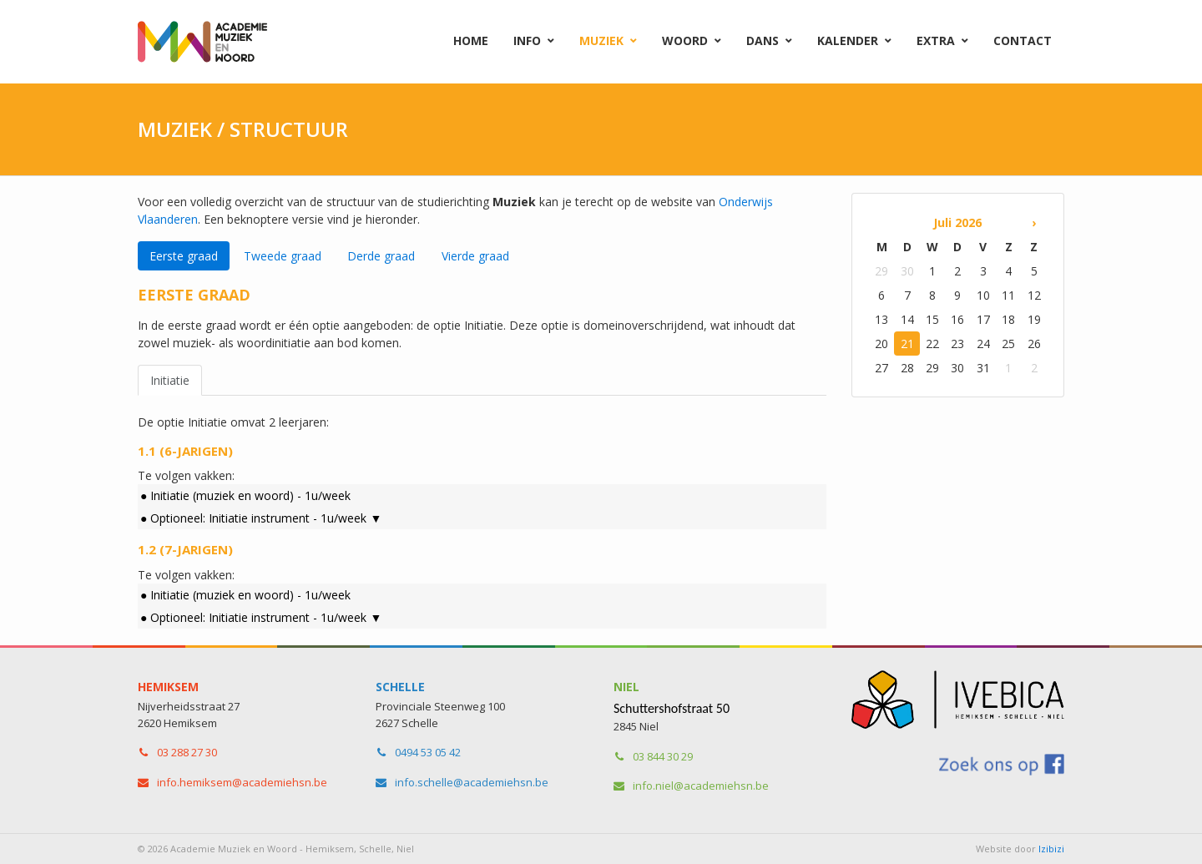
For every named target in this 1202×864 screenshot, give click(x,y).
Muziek (601, 40)
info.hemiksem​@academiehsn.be (242, 782)
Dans (762, 40)
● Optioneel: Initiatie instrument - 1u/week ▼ (260, 518)
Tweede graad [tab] (282, 256)
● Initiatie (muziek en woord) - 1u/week (245, 495)
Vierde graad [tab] (475, 256)
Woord (685, 40)
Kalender (847, 40)
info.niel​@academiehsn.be (701, 785)
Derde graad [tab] (381, 256)
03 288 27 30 (187, 752)
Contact (1022, 40)
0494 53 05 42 (428, 752)
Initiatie (169, 380)
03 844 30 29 (663, 756)
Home (470, 40)
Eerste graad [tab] (183, 256)
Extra (936, 40)
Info (527, 40)
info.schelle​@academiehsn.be (471, 782)
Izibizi (1051, 848)
